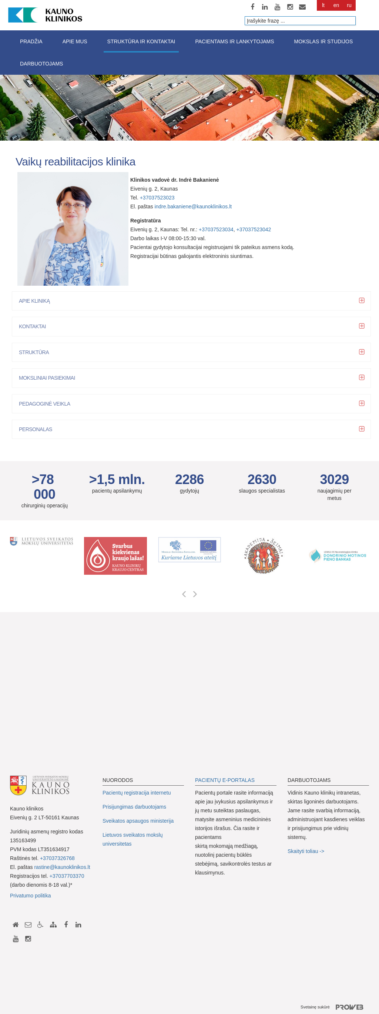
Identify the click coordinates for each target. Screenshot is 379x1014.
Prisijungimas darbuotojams (134, 807)
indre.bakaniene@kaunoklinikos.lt (193, 206)
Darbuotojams (41, 64)
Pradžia (31, 41)
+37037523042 (254, 229)
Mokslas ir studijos (323, 41)
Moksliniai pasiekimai (49, 378)
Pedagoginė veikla (47, 404)
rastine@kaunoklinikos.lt (62, 867)
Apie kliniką (36, 301)
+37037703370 (67, 876)
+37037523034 (216, 229)
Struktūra (36, 352)
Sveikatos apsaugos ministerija (138, 821)
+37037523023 (157, 198)
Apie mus (75, 41)
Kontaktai (34, 326)
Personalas (37, 429)
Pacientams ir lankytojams (234, 41)
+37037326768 (57, 858)
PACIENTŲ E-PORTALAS (225, 780)
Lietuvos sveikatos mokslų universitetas (133, 839)
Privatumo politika (30, 896)
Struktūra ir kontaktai (141, 41)
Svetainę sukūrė (335, 1007)
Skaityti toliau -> (307, 851)
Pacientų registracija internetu (137, 793)
